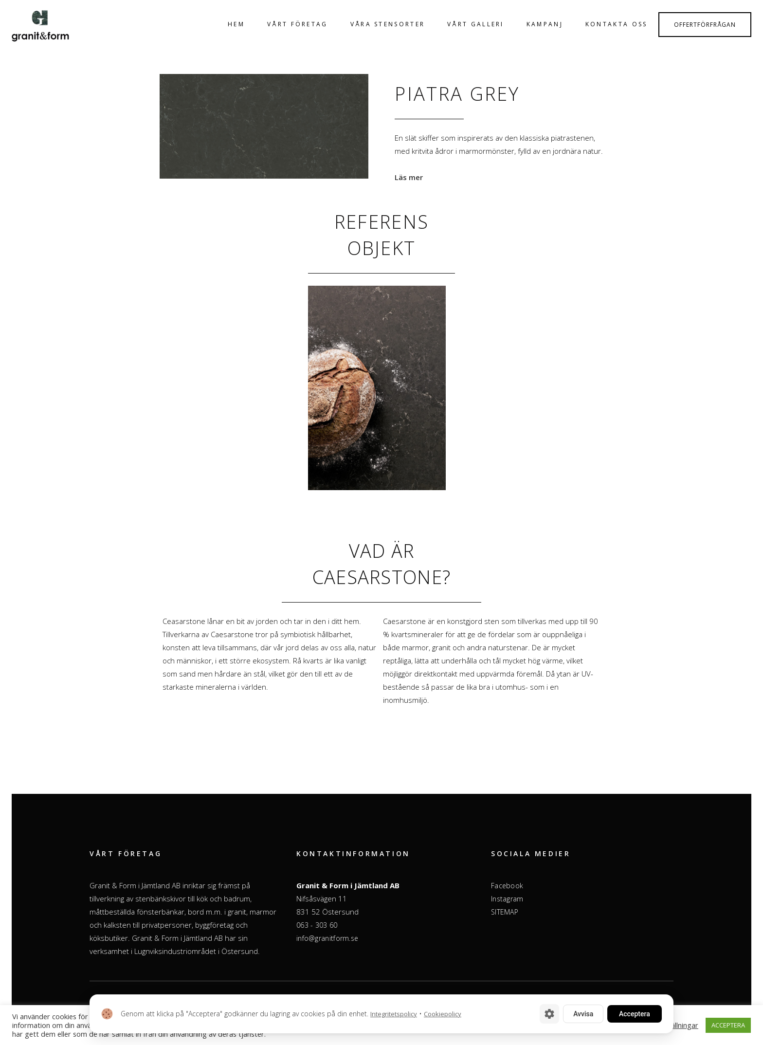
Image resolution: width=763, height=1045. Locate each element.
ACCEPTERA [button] (728, 1025)
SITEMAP (504, 912)
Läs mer (409, 177)
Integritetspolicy (393, 1013)
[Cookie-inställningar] (549, 1014)
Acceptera (634, 1014)
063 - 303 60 (317, 925)
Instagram (507, 898)
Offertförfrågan (705, 24)
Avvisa (583, 1014)
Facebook (507, 885)
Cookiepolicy (442, 1013)
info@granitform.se (327, 938)
